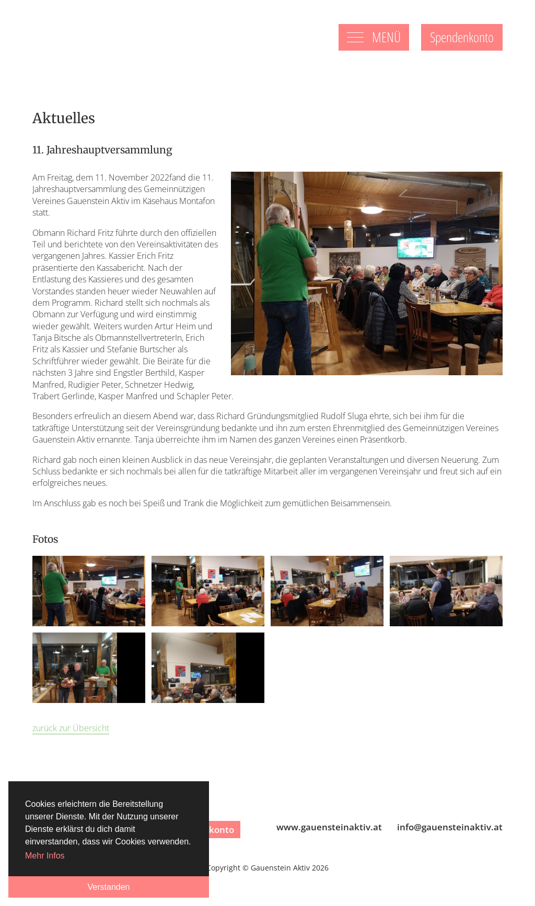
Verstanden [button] (109, 887)
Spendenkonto (462, 37)
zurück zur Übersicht (70, 728)
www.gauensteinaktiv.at (329, 827)
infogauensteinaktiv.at (450, 827)
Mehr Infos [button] (45, 855)
